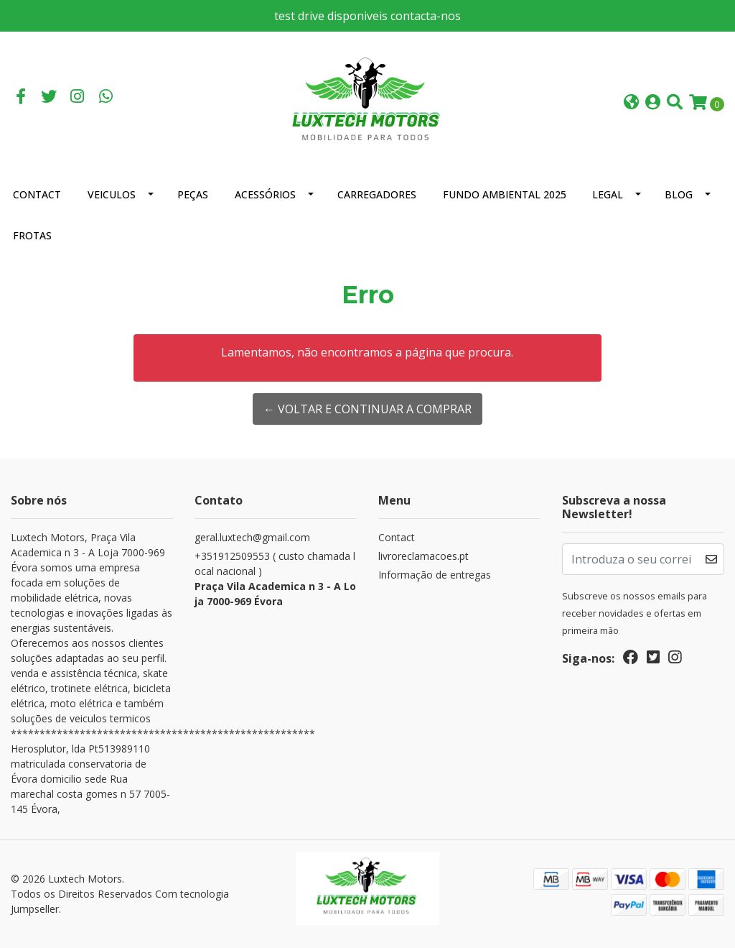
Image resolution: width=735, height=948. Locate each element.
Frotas (32, 235)
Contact (37, 194)
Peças (192, 194)
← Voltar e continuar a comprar (367, 409)
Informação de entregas (434, 574)
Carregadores (376, 194)
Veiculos (112, 194)
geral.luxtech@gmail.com (252, 537)
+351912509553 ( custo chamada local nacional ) (276, 579)
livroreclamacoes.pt (423, 556)
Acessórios (265, 194)
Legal (607, 194)
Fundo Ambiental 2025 (504, 194)
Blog (679, 194)
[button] (631, 103)
